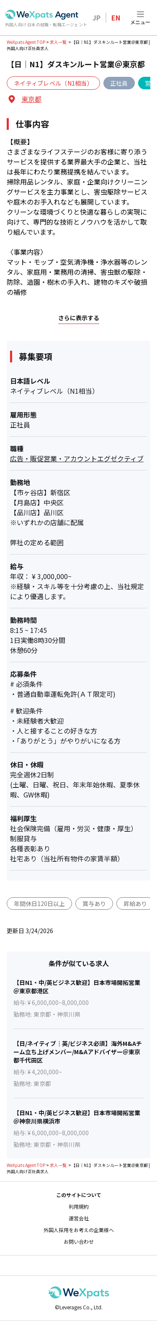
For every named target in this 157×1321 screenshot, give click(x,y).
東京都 (31, 99)
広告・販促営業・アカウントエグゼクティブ (77, 458)
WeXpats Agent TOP (26, 42)
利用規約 (79, 1206)
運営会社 (79, 1218)
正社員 (119, 83)
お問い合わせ (79, 1241)
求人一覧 (58, 42)
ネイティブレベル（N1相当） (53, 83)
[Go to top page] (41, 14)
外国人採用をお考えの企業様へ (79, 1230)
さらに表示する (78, 318)
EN (115, 18)
